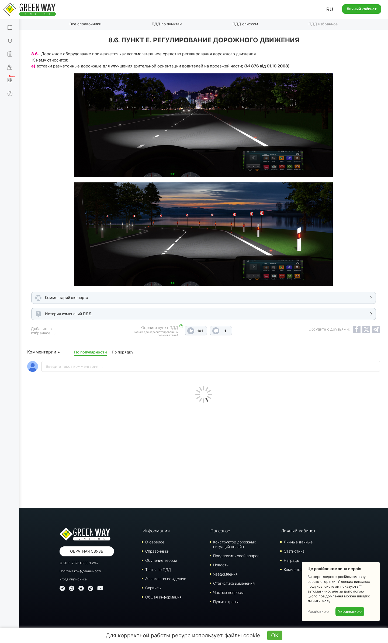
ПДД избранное (323, 24)
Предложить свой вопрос (236, 555)
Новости (220, 565)
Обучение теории (161, 560)
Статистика (294, 551)
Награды (292, 560)
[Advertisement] (203, 454)
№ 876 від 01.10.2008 (267, 66)
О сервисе (154, 542)
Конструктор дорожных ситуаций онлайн (234, 544)
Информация (156, 530)
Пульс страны (225, 601)
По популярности (90, 352)
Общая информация (163, 597)
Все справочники (85, 24)
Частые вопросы (228, 592)
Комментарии (296, 569)
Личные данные (298, 542)
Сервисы (153, 588)
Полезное (220, 530)
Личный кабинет (362, 8)
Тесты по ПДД (158, 569)
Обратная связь (86, 551)
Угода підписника (73, 579)
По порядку (122, 352)
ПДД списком (245, 24)
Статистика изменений (234, 583)
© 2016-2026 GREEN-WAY (79, 563)
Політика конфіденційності (80, 571)
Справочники (157, 551)
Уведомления (225, 574)
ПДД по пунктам (167, 24)
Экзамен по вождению (165, 578)
